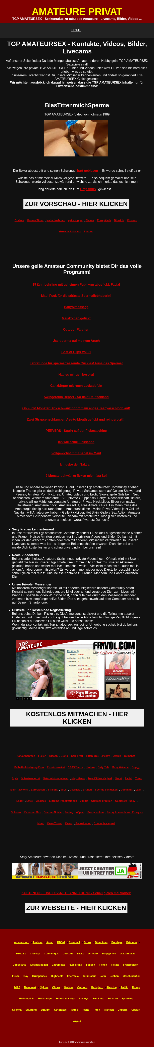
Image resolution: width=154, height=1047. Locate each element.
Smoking (98, 998)
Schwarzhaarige (65, 998)
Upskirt (135, 1009)
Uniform (123, 1009)
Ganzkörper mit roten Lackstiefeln (76, 385)
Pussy (106, 755)
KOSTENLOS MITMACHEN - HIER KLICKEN (77, 717)
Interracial (73, 976)
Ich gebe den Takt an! (76, 464)
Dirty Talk (103, 767)
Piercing (112, 987)
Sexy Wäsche (120, 767)
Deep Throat (54, 823)
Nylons (23, 789)
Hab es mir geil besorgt (76, 374)
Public (124, 987)
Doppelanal (19, 964)
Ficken (42, 755)
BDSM (61, 942)
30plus (84, 800)
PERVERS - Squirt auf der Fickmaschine (76, 430)
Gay (25, 976)
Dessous (68, 953)
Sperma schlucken (106, 789)
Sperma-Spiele (53, 812)
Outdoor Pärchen (76, 329)
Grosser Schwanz (70, 231)
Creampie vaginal (104, 823)
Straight (53, 789)
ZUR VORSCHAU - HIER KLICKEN (76, 203)
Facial (128, 778)
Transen (109, 1009)
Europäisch (104, 220)
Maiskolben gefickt (76, 318)
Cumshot (129, 755)
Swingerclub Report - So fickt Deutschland (76, 397)
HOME (76, 30)
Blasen (90, 220)
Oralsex (19, 220)
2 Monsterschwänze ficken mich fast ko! (76, 475)
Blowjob (119, 220)
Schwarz (16, 812)
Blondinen (101, 942)
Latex (29, 800)
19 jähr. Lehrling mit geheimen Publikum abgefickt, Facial (76, 284)
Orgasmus (88, 189)
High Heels (78, 778)
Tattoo (74, 1009)
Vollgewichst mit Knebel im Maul (76, 453)
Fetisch (90, 964)
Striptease (60, 1009)
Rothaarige (45, 998)
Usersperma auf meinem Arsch (76, 340)
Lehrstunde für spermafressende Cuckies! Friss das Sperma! (76, 363)
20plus (117, 755)
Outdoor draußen (101, 800)
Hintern (90, 767)
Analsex (41, 800)
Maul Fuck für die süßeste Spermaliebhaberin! (76, 295)
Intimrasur (89, 976)
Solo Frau (77, 755)
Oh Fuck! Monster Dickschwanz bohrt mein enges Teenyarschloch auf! (76, 408)
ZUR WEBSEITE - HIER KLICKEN (76, 907)
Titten (96, 1009)
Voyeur (77, 1020)
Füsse (15, 976)
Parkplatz (97, 987)
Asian (49, 942)
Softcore (112, 998)
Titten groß (92, 755)
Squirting (31, 1009)
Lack (138, 789)
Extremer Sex (32, 812)
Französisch (130, 964)
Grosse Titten (35, 220)
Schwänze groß (30, 778)
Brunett (87, 789)
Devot (69, 823)
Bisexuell (74, 942)
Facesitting (75, 964)
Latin (103, 976)
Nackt (118, 778)
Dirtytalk (93, 953)
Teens (85, 1009)
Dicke (80, 953)
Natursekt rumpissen (55, 778)
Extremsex (58, 964)
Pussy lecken (95, 812)
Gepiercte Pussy (125, 800)
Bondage (117, 942)
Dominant (127, 789)
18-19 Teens (75, 767)
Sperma (88, 231)
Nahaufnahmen (56, 220)
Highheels (57, 976)
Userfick (75, 789)
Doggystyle (109, 953)
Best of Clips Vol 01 (76, 352)
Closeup (132, 220)
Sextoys (84, 998)
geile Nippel (75, 220)
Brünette (131, 942)
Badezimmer (83, 823)
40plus (80, 812)
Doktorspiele (128, 953)
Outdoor (82, 987)
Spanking (127, 998)
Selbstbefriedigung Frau (29, 767)
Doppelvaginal (39, 964)
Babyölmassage (76, 307)
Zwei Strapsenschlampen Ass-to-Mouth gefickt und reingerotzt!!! (76, 419)
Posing (69, 812)
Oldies (56, 987)
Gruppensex (39, 976)
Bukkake (20, 953)
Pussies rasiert (56, 767)
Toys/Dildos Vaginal (100, 778)
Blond (64, 755)
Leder (19, 800)
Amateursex (21, 942)
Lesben (114, 976)
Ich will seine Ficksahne (76, 442)
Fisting (115, 964)
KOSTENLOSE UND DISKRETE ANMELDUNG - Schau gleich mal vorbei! (76, 893)
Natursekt (30, 987)
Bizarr (87, 942)
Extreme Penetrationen (63, 800)
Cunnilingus (51, 953)
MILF (64, 789)
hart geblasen (87, 170)
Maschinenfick (131, 976)
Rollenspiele (26, 998)
